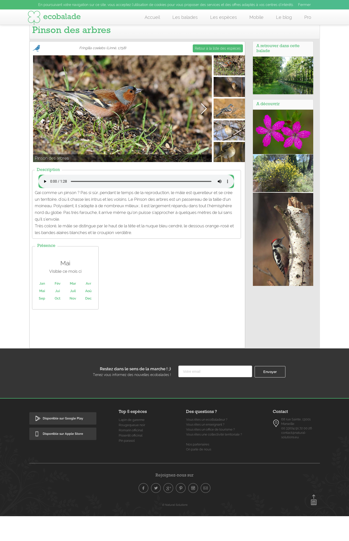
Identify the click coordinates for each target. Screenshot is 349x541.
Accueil (152, 17)
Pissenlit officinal (130, 460)
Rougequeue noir (132, 450)
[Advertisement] (137, 352)
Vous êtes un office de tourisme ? (210, 454)
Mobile (256, 17)
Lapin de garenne (132, 444)
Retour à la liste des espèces (218, 73)
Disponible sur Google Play (63, 443)
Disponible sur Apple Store (63, 458)
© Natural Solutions (174, 529)
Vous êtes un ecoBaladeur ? (206, 444)
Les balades (185, 17)
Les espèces (223, 17)
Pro (307, 17)
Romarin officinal (131, 455)
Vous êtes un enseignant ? (205, 449)
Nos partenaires (197, 469)
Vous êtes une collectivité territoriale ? (214, 459)
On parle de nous (198, 474)
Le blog (284, 17)
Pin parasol (127, 465)
